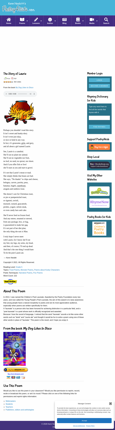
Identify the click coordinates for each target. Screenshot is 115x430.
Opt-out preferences (79, 426)
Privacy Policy (90, 426)
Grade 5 (19, 267)
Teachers (9, 407)
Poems (22, 23)
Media (91, 23)
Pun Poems (38, 273)
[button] (110, 403)
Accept (84, 421)
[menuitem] (9, 20)
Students (9, 404)
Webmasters (11, 401)
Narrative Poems (25, 273)
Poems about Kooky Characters (47, 270)
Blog (64, 23)
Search (106, 23)
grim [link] (23, 143)
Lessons (36, 23)
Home (8, 23)
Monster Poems (27, 270)
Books (78, 23)
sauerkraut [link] (21, 186)
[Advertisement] (57, 49)
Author (50, 23)
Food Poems (14, 270)
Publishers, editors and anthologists (20, 410)
